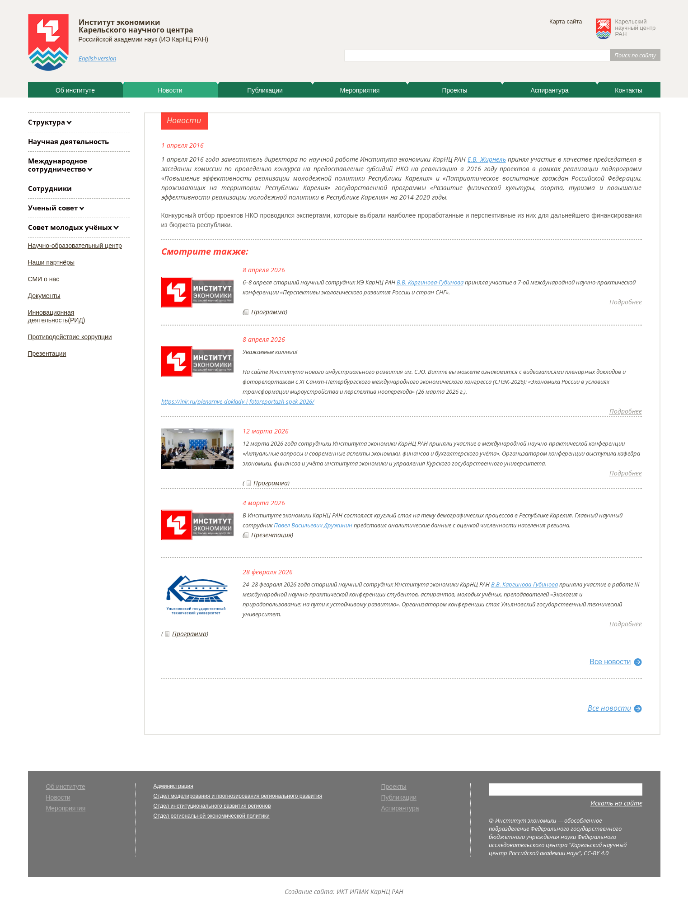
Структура (46, 121)
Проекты (454, 90)
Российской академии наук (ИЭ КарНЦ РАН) (144, 39)
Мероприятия (360, 90)
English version (97, 58)
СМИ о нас (44, 279)
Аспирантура (549, 90)
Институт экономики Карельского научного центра (136, 26)
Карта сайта (565, 21)
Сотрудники (50, 188)
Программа (268, 311)
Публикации (264, 90)
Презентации (47, 353)
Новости (170, 90)
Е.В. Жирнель (486, 159)
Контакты (628, 90)
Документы (44, 295)
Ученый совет (53, 207)
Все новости (610, 662)
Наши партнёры (51, 262)
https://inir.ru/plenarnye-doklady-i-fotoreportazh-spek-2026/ (237, 401)
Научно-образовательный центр (75, 245)
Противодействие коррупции (70, 336)
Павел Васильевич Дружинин (313, 525)
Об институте (75, 90)
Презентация (271, 535)
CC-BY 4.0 (596, 853)
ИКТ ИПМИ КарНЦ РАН (370, 891)
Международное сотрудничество (57, 164)
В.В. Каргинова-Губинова (430, 282)
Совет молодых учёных (70, 227)
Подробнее (625, 302)
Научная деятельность (68, 141)
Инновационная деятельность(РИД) (56, 316)
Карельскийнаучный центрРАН (635, 28)
